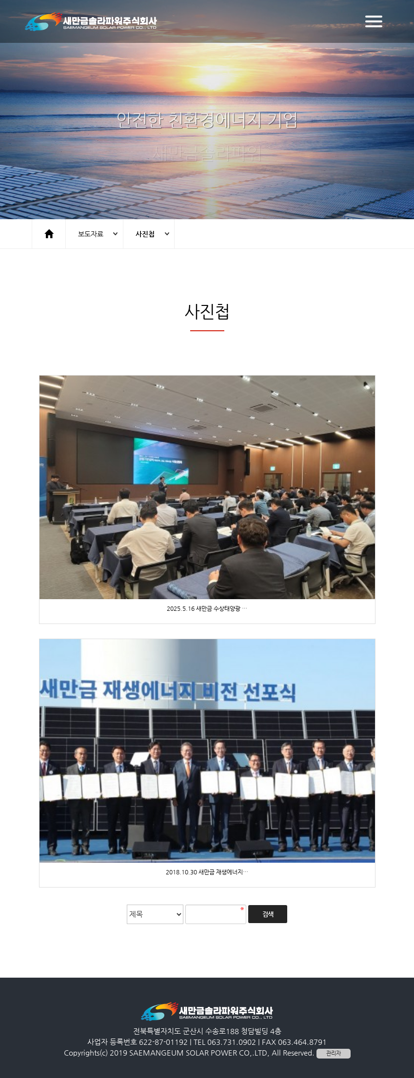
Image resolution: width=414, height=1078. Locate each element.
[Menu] (374, 21)
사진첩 (145, 234)
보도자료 (90, 234)
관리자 (333, 1053)
